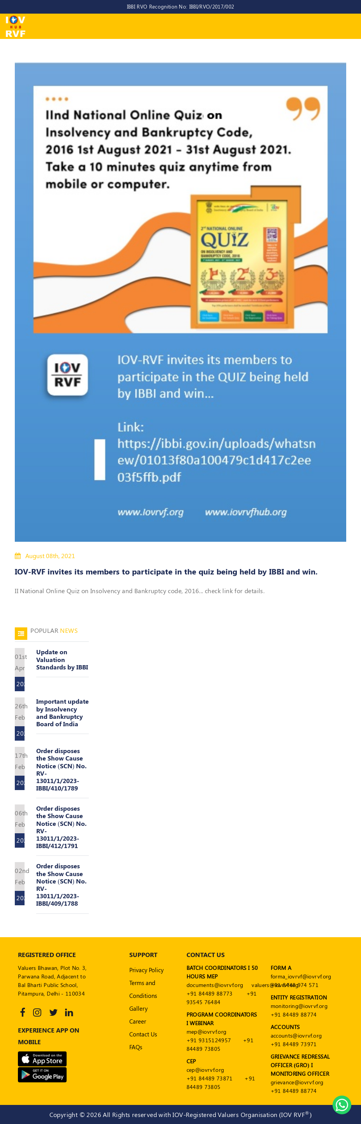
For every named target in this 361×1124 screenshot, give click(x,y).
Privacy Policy (146, 970)
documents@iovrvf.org (215, 985)
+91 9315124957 (209, 1040)
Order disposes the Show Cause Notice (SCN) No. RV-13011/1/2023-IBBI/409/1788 (61, 884)
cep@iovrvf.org (205, 1069)
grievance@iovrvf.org (297, 1082)
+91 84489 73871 (210, 1078)
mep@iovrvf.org (207, 1031)
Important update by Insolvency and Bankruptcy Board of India (62, 712)
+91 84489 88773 (210, 993)
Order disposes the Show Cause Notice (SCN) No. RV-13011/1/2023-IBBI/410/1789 (61, 769)
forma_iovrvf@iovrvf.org (301, 976)
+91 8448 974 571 (295, 985)
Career (137, 1021)
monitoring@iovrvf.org (299, 1006)
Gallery (138, 1008)
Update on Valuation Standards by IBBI (62, 659)
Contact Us (143, 1034)
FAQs (135, 1047)
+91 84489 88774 (294, 1014)
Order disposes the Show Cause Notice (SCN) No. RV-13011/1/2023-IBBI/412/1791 (61, 827)
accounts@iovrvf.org (296, 1035)
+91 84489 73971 (294, 1044)
